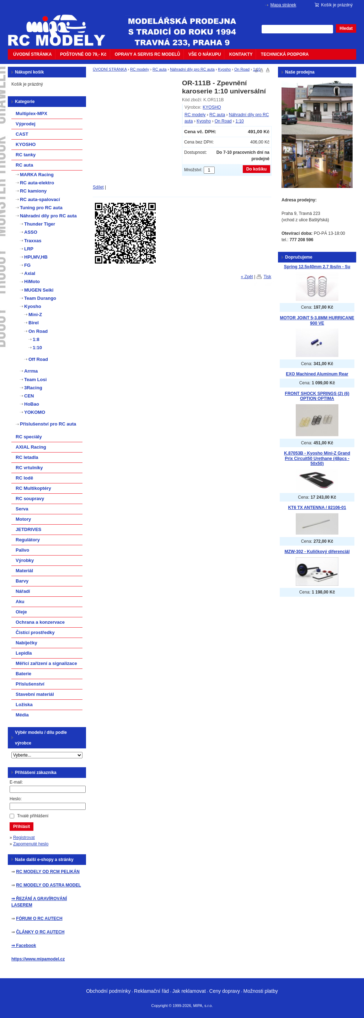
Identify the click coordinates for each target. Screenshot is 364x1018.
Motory (23, 519)
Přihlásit (21, 826)
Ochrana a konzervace (40, 622)
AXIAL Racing (31, 447)
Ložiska (24, 704)
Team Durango (40, 298)
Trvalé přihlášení (32, 815)
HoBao (31, 404)
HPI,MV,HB (36, 257)
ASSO (30, 232)
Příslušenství (30, 684)
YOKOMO (34, 412)
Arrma (31, 371)
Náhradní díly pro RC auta (192, 69)
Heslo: (16, 798)
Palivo (22, 550)
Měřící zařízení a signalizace (46, 663)
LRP (28, 248)
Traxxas (32, 240)
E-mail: (16, 782)
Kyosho (224, 69)
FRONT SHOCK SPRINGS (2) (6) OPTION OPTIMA (317, 396)
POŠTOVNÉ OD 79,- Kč (83, 54)
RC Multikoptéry (33, 488)
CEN (29, 396)
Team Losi (35, 379)
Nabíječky (26, 642)
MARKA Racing (37, 174)
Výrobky (25, 560)
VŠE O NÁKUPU (204, 54)
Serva (22, 508)
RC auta (159, 69)
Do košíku (256, 169)
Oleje (21, 611)
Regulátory (28, 539)
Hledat (346, 28)
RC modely (139, 69)
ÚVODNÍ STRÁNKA (32, 54)
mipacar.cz (61, 26)
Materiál (24, 570)
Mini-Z (35, 314)
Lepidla (24, 653)
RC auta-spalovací (40, 199)
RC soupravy (30, 498)
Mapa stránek (283, 4)
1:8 (36, 339)
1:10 (257, 69)
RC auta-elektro (37, 182)
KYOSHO (212, 107)
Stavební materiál (35, 694)
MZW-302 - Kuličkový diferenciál (316, 551)
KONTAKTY (241, 54)
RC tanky (26, 154)
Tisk (267, 276)
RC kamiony (33, 191)
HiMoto (32, 281)
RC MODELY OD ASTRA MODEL (48, 885)
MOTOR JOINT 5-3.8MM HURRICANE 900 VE (317, 320)
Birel (33, 322)
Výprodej (26, 123)
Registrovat (24, 837)
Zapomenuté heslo (30, 843)
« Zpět (247, 276)
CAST (22, 134)
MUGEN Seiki (38, 290)
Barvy (22, 581)
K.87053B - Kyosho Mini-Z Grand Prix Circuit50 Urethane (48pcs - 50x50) (317, 458)
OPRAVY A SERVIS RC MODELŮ (147, 54)
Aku (20, 601)
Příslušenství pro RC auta (48, 424)
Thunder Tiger (39, 224)
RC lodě (24, 478)
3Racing (33, 387)
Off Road (38, 359)
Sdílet (98, 187)
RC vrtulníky (29, 467)
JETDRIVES (28, 529)
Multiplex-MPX (31, 113)
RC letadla (27, 457)
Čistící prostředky (35, 632)
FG (27, 265)
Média (22, 715)
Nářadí (23, 591)
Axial (29, 273)
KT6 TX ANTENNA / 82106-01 (317, 507)
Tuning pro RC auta (41, 207)
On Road (242, 69)
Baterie (23, 673)
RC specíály (29, 436)
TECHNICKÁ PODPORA (285, 54)
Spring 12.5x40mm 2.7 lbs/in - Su (317, 266)
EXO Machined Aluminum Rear (317, 374)
